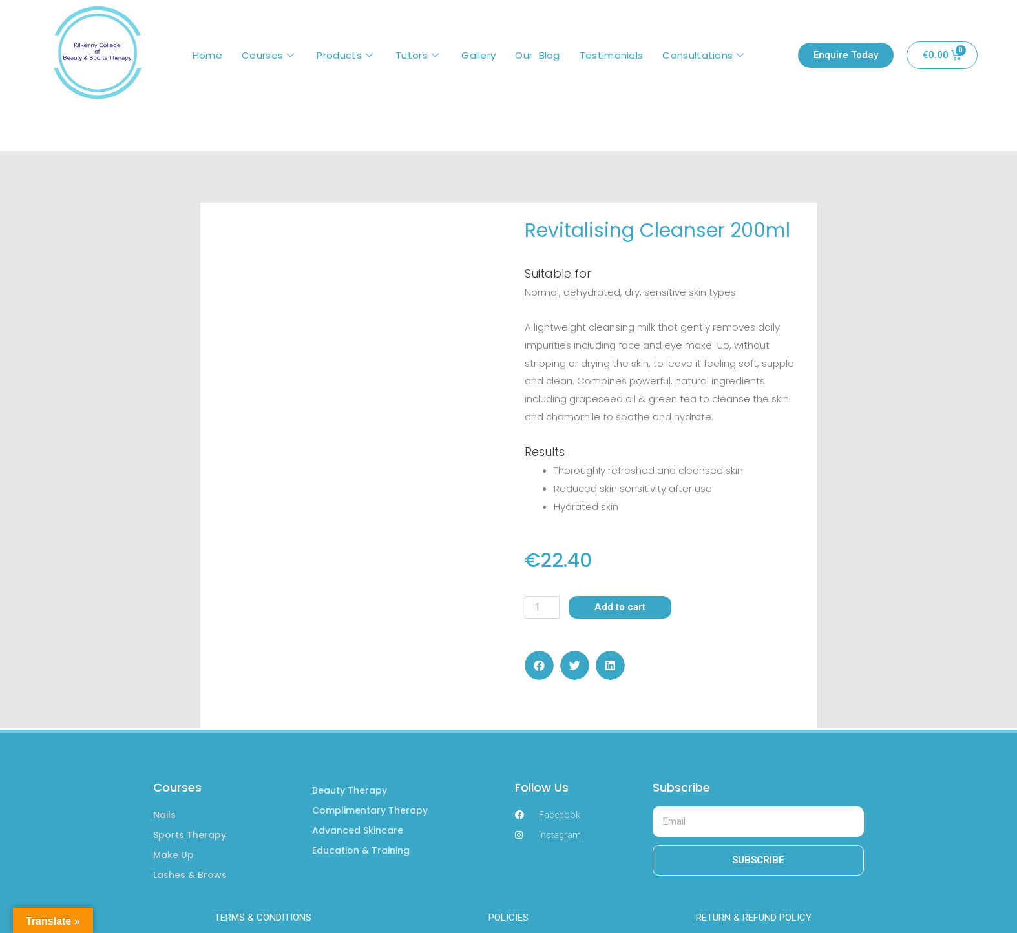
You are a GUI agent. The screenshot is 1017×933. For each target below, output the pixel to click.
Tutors (418, 55)
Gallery (478, 55)
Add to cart (619, 607)
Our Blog (537, 55)
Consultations (704, 55)
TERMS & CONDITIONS (263, 917)
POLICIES (508, 917)
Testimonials (612, 55)
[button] (539, 665)
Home (207, 55)
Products (346, 55)
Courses (269, 55)
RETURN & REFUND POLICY (754, 917)
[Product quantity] (542, 607)
